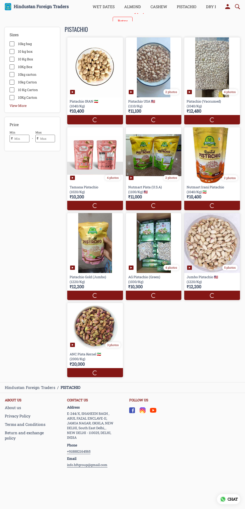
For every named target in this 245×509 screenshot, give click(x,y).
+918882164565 (78, 451)
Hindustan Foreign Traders (41, 6)
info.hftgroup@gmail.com (87, 465)
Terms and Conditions (25, 424)
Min (12, 132)
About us (13, 407)
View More (18, 105)
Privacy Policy (17, 415)
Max (38, 132)
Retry (123, 20)
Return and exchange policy (24, 435)
